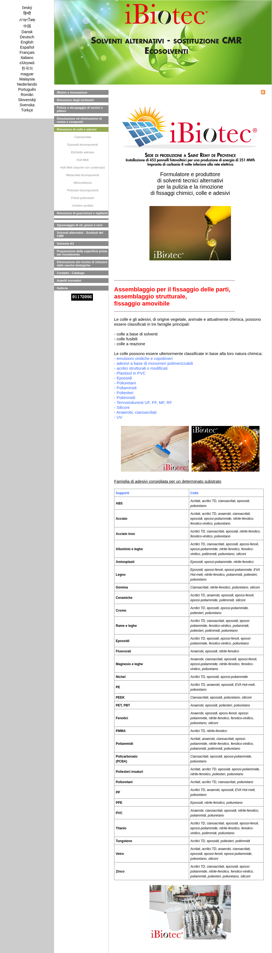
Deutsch (27, 37)
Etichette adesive (82, 152)
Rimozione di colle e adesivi (76, 129)
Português (27, 89)
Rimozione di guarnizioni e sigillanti (82, 213)
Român (27, 94)
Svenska (27, 105)
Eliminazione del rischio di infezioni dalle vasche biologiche (82, 263)
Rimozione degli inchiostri (75, 100)
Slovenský (27, 100)
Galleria (62, 288)
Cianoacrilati (82, 137)
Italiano (27, 57)
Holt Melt (83, 159)
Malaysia (27, 79)
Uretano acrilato (82, 205)
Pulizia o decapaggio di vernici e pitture (80, 109)
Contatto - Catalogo (71, 273)
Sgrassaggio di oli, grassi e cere (79, 225)
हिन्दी (27, 13)
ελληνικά (27, 63)
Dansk (27, 32)
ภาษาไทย (27, 20)
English (27, 42)
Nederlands (27, 84)
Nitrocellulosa (82, 182)
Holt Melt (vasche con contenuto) (82, 167)
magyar (27, 74)
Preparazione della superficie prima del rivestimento (82, 253)
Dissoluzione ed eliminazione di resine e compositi (79, 120)
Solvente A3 (65, 243)
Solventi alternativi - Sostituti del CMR (80, 234)
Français (27, 52)
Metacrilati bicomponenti (82, 175)
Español (27, 47)
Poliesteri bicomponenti (82, 190)
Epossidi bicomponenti (82, 144)
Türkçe (27, 110)
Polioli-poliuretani (82, 198)
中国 (27, 26)
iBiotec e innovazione (72, 92)
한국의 (27, 68)
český (27, 7)
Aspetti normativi (69, 280)
